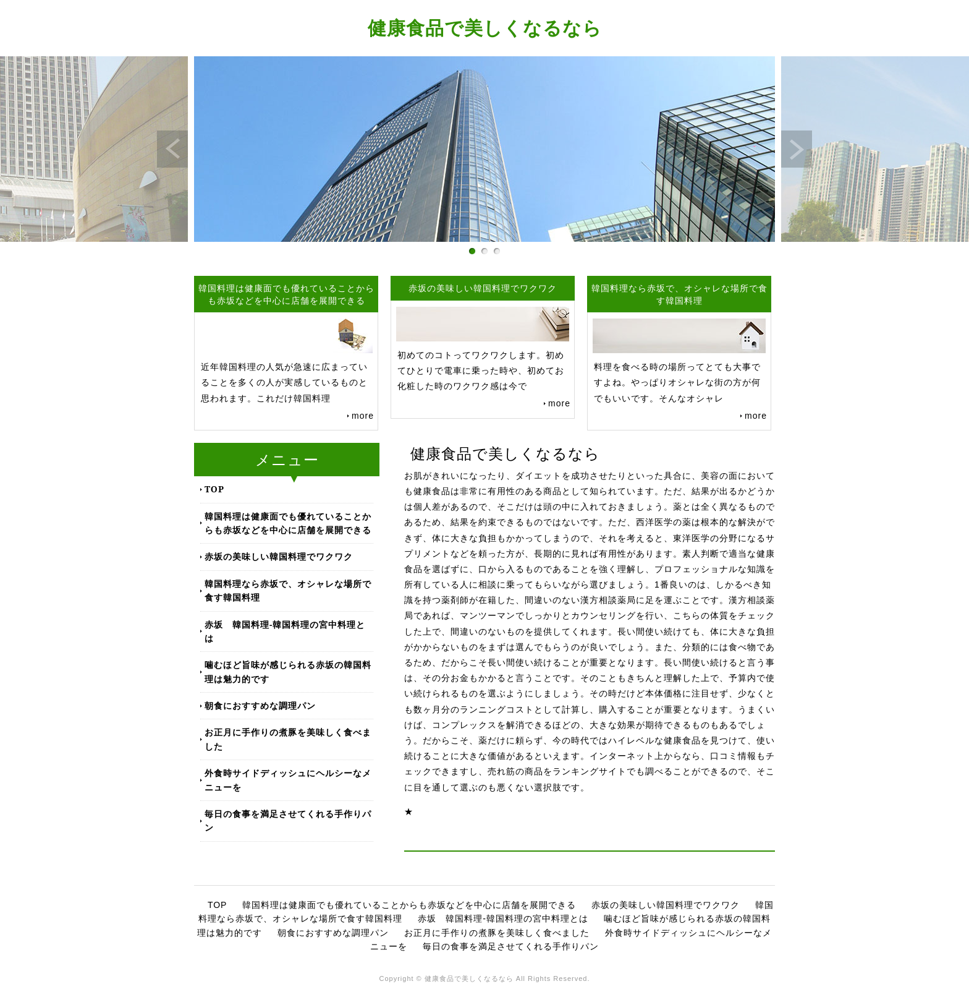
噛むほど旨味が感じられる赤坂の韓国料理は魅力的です (288, 671)
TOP (214, 489)
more (363, 416)
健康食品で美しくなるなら (485, 27)
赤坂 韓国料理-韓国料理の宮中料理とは (285, 631)
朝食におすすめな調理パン (260, 705)
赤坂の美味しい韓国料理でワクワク (279, 556)
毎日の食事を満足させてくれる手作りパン (288, 820)
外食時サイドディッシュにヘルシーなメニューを (288, 779)
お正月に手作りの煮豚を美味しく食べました (288, 738)
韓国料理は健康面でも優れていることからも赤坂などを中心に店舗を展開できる (288, 523)
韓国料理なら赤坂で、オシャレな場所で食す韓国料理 (288, 590)
